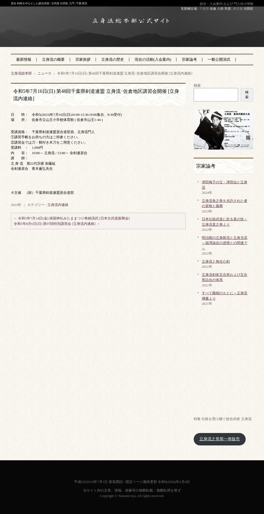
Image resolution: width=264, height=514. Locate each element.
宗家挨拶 (83, 60)
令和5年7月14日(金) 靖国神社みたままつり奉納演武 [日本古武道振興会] (72, 218)
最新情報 (23, 60)
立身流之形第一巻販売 (219, 439)
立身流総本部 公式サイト (119, 37)
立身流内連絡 (57, 205)
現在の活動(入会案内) (153, 60)
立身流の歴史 (112, 60)
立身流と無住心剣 (216, 261)
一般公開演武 (219, 60)
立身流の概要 (53, 60)
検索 (197, 85)
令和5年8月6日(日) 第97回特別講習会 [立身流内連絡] (57, 224)
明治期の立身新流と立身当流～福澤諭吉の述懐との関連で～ (224, 243)
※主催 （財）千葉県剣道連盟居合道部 (42, 193)
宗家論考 (189, 60)
